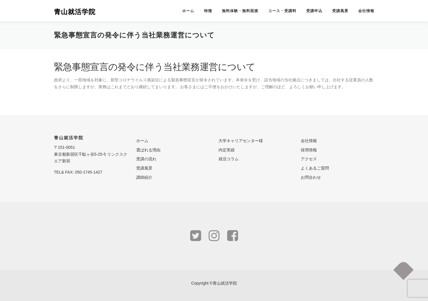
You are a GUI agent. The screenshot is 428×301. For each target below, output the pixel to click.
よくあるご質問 (315, 168)
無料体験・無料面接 (240, 11)
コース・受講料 (282, 11)
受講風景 (340, 11)
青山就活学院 (75, 11)
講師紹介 (144, 177)
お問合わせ (311, 177)
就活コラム (228, 159)
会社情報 (366, 11)
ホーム (188, 11)
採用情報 (309, 150)
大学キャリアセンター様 (240, 140)
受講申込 (314, 11)
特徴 (208, 11)
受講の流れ (146, 159)
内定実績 (226, 150)
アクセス (309, 159)
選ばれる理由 (148, 150)
